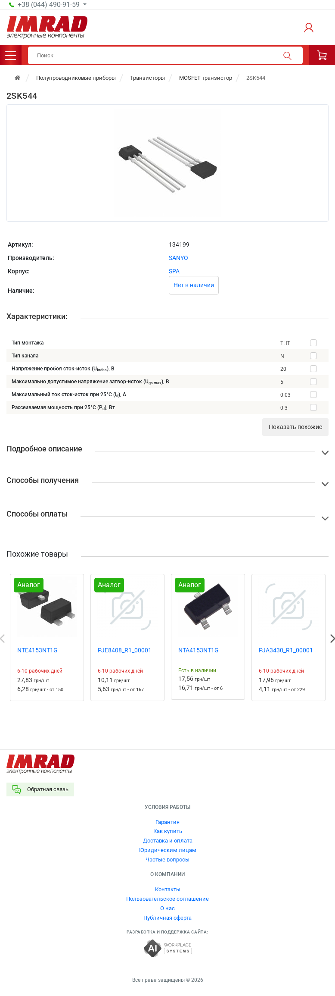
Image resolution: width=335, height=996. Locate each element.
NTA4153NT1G (198, 650)
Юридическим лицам (167, 850)
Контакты (167, 889)
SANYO (178, 257)
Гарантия (167, 822)
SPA (174, 271)
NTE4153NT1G (37, 650)
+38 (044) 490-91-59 (49, 5)
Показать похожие (295, 426)
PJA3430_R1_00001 (286, 650)
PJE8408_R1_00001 (125, 650)
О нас (167, 908)
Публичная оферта (167, 918)
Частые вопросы (167, 859)
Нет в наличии (194, 285)
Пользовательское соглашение (167, 899)
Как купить (167, 831)
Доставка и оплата (167, 840)
